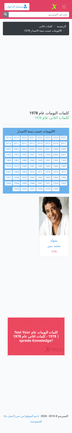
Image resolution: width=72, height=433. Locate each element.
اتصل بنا (9, 416)
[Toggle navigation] (64, 6)
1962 (40, 177)
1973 (55, 172)
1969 (24, 172)
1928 (16, 189)
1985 (63, 166)
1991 (47, 160)
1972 (47, 172)
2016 (55, 143)
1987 (16, 160)
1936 (24, 189)
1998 (40, 154)
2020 (24, 137)
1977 (63, 172)
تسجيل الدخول (17, 6)
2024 (55, 137)
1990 (40, 160)
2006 (40, 149)
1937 (32, 189)
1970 (32, 172)
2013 (32, 143)
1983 (47, 166)
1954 (55, 183)
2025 (63, 137)
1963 (47, 177)
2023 (47, 137)
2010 (8, 143)
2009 (63, 149)
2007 (47, 149)
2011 (16, 143)
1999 (47, 154)
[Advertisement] (36, 74)
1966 (63, 177)
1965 (55, 177)
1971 (40, 172)
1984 (55, 166)
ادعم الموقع (32, 416)
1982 (40, 166)
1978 (8, 166)
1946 (32, 183)
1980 (24, 166)
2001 (63, 154)
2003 (16, 149)
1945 (24, 183)
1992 (55, 160)
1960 (32, 177)
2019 (16, 137)
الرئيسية (61, 26)
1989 (32, 160)
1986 (8, 160)
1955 (63, 183)
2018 (8, 137)
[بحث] (6, 14)
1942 (55, 189)
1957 (8, 177)
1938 (40, 189)
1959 (24, 177)
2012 (24, 143)
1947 (40, 183)
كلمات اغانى (46, 26)
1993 (63, 160)
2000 (55, 154)
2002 (8, 149)
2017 (63, 143)
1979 (16, 166)
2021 (32, 137)
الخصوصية (36, 421)
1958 (16, 177)
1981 (32, 166)
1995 (16, 154)
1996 (24, 154)
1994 (8, 154)
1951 (47, 183)
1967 (8, 172)
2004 (24, 149)
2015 (47, 143)
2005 (32, 149)
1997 (32, 154)
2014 (40, 143)
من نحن (20, 416)
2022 (40, 137)
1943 (8, 183)
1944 (16, 183)
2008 (55, 149)
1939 (47, 189)
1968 (16, 172)
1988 (24, 160)
